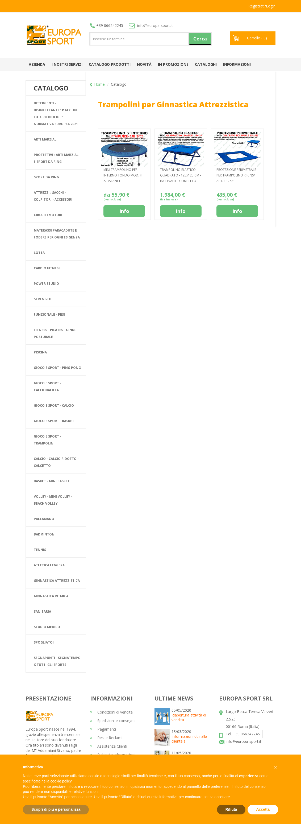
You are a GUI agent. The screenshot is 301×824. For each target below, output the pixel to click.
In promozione (173, 64)
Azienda (37, 64)
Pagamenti (103, 729)
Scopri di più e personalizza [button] (55, 809)
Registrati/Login (261, 6)
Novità (144, 64)
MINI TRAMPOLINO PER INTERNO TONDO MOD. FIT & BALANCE (123, 175)
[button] (275, 767)
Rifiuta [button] (231, 809)
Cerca (200, 38)
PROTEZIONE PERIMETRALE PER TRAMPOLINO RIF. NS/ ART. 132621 (236, 175)
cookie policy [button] (61, 781)
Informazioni (237, 64)
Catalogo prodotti (110, 64)
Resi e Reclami (106, 737)
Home (99, 84)
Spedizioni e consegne (113, 720)
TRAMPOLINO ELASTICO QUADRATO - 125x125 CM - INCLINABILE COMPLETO (180, 175)
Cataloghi (206, 64)
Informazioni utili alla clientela (189, 739)
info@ (151, 25)
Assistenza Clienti (108, 746)
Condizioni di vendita (111, 712)
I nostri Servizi (67, 64)
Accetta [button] (263, 809)
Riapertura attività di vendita (189, 717)
